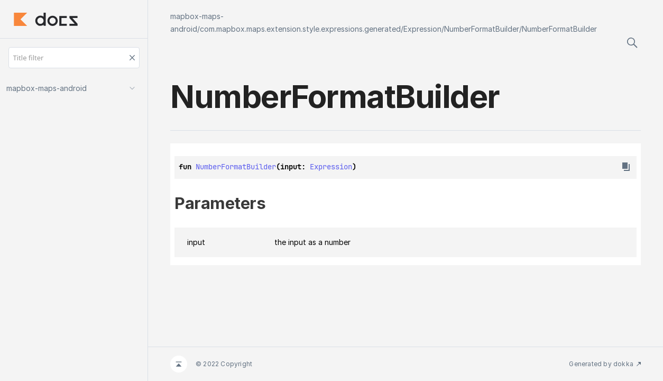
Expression (422, 28)
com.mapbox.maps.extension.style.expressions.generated (300, 28)
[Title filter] (74, 57)
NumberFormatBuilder (481, 28)
